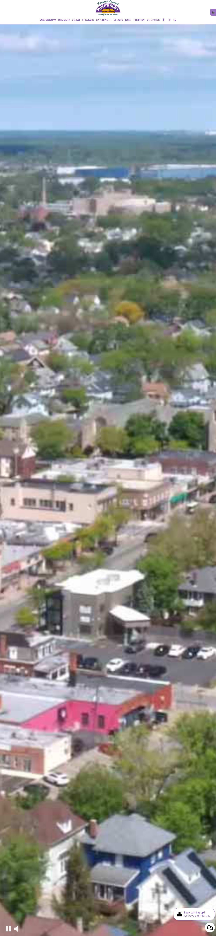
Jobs (128, 20)
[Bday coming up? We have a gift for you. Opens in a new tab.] (194, 914)
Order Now (48, 20)
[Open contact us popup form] (210, 927)
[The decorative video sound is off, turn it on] (16, 928)
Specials (88, 20)
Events (118, 20)
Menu (76, 20)
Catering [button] (103, 20)
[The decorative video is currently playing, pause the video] (8, 929)
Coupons (153, 20)
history (139, 20)
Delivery (64, 20)
